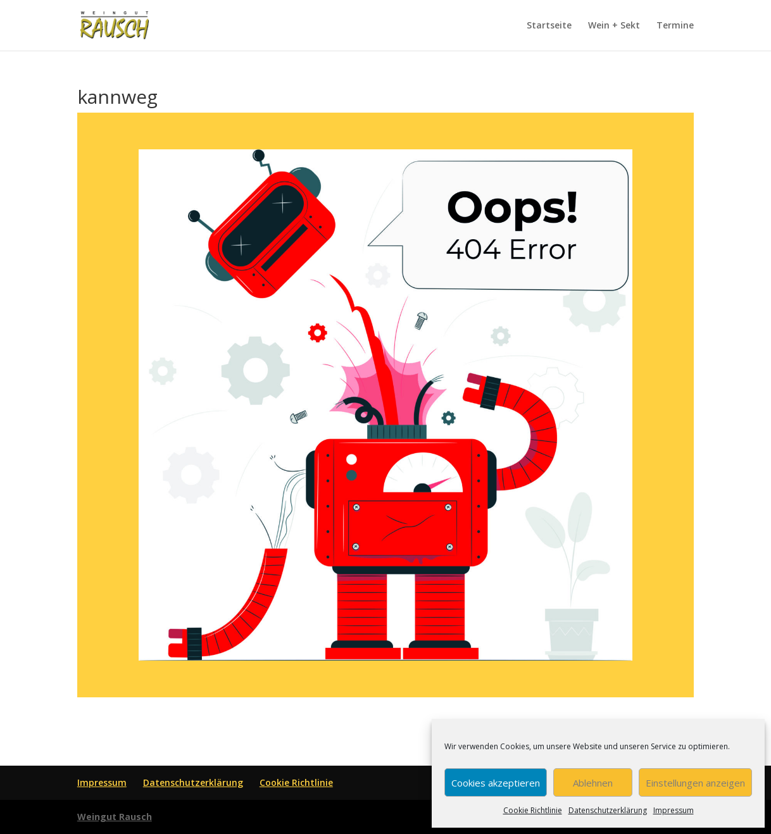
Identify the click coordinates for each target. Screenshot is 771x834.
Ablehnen (593, 782)
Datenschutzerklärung (607, 810)
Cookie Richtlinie (532, 810)
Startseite (549, 26)
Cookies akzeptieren (495, 782)
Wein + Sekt (614, 26)
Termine (675, 26)
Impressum (673, 810)
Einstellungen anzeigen (695, 782)
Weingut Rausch (114, 817)
